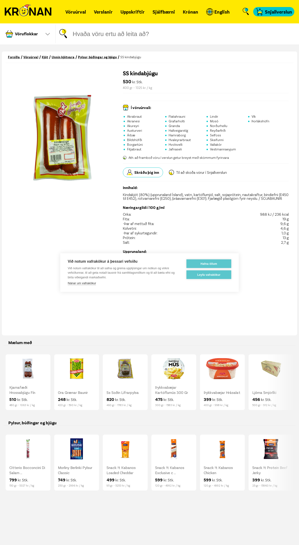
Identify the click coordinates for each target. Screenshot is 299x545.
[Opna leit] (245, 12)
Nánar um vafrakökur (82, 283)
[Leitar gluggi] (146, 34)
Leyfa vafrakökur (208, 274)
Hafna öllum (209, 263)
